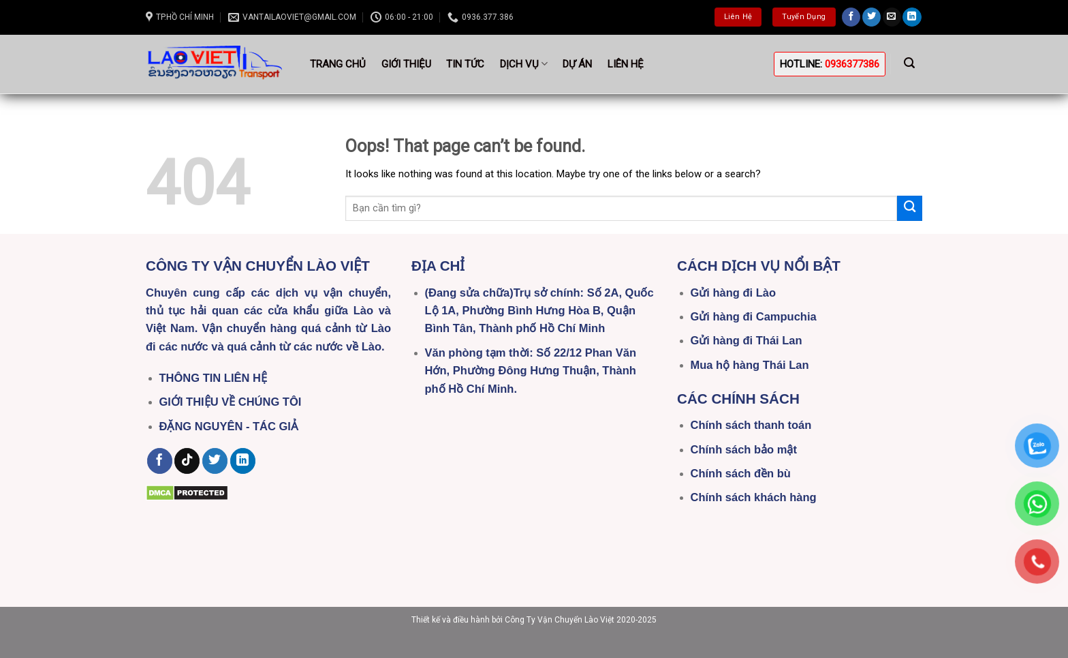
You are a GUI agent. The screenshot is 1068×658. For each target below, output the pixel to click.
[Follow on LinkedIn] (911, 17)
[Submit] (909, 208)
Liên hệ (626, 64)
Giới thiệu (406, 64)
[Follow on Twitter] (871, 17)
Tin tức (465, 64)
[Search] (909, 63)
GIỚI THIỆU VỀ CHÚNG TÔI (230, 401)
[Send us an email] (892, 17)
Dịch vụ (524, 63)
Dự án (577, 64)
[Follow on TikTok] (187, 461)
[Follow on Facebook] (851, 17)
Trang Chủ (338, 64)
